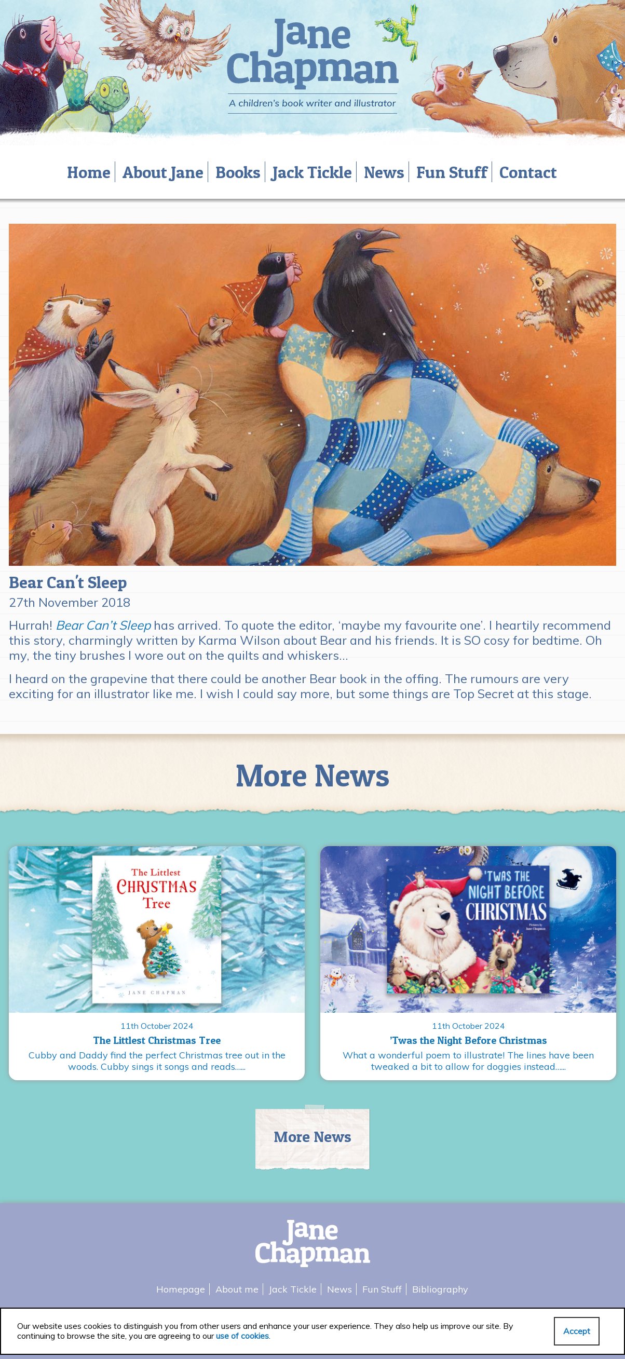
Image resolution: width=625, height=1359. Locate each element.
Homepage (180, 1289)
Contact (528, 172)
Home (89, 172)
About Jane (163, 172)
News (384, 172)
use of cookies (242, 1335)
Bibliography (440, 1289)
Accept (576, 1331)
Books (238, 172)
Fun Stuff (451, 172)
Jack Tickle (312, 172)
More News (312, 1136)
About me (237, 1289)
